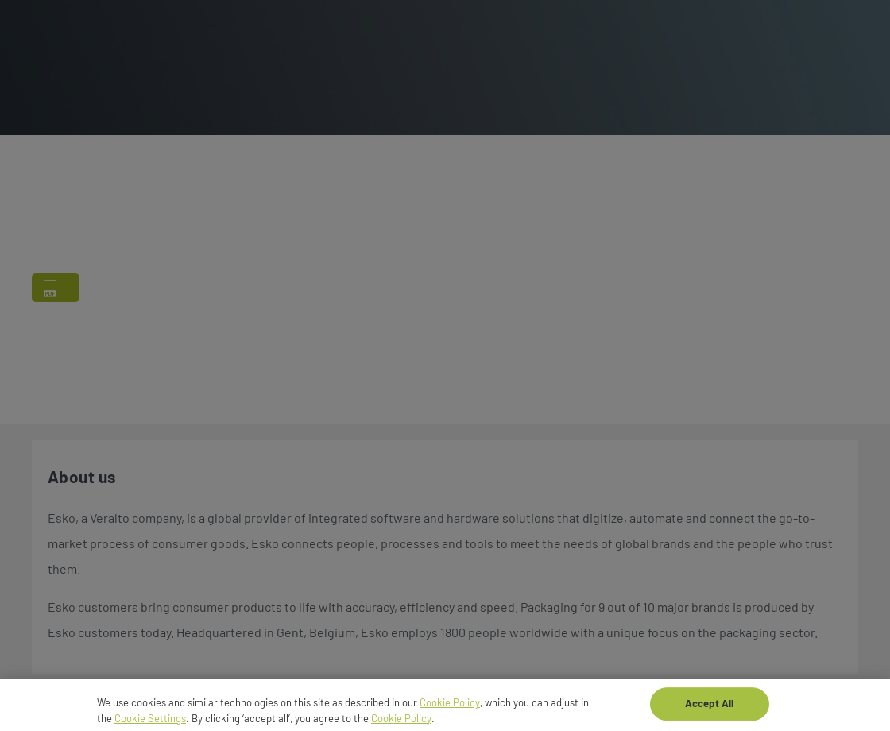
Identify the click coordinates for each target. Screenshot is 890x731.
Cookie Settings (150, 722)
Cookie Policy (450, 706)
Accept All (709, 708)
